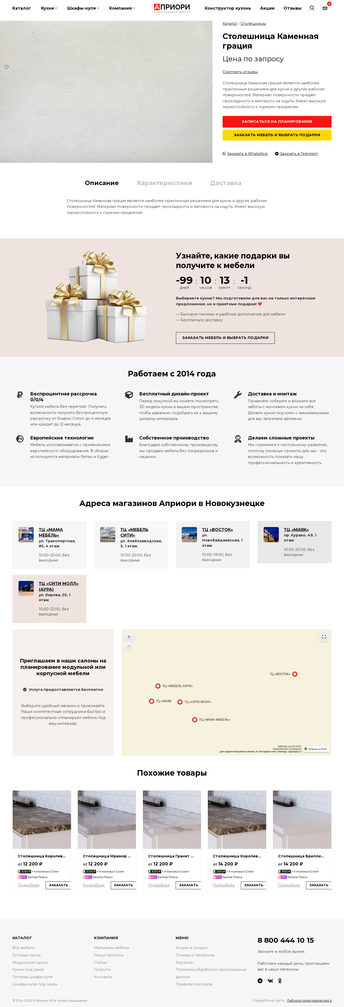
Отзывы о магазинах (195, 955)
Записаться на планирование (277, 121)
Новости (102, 969)
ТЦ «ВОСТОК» (217, 529)
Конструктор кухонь (228, 8)
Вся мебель (23, 947)
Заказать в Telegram (296, 153)
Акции (267, 8)
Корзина (184, 962)
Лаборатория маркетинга (309, 1000)
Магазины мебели (111, 947)
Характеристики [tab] (164, 182)
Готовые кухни (26, 955)
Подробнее (29, 885)
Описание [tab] (102, 182)
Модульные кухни (29, 962)
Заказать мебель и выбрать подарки (277, 134)
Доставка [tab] (225, 182)
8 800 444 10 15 (286, 940)
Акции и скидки (191, 947)
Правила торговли (194, 984)
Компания (120, 8)
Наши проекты (108, 955)
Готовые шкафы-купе (32, 977)
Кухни (47, 8)
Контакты (103, 977)
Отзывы (293, 8)
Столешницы (253, 23)
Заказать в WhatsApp (245, 153)
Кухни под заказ (28, 969)
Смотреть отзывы (240, 71)
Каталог (21, 8)
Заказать (58, 885)
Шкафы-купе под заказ (34, 984)
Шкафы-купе (81, 8)
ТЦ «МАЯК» (296, 529)
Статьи (100, 962)
